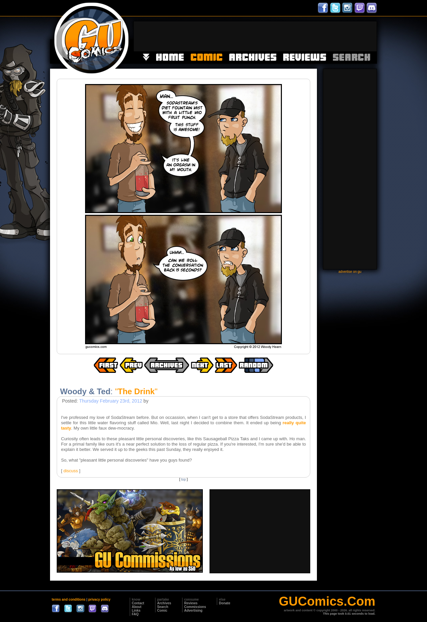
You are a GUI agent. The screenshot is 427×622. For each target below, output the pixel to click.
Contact (138, 603)
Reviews (190, 603)
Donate (224, 603)
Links (136, 610)
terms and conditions (68, 599)
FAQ (135, 614)
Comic (162, 610)
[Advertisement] (255, 36)
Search (162, 607)
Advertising (193, 610)
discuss (70, 470)
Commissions (195, 607)
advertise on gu (350, 271)
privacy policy (99, 599)
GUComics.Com (327, 601)
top (183, 479)
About (136, 607)
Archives (164, 603)
